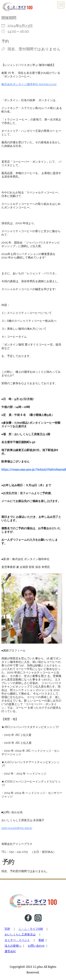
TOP (7, 929)
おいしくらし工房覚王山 (20, 934)
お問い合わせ (36, 946)
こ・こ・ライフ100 (30, 929)
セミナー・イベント (17, 940)
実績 (41, 940)
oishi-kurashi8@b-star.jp (16, 828)
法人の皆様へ (13, 946)
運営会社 (10, 951)
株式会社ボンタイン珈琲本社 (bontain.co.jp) (28, 84)
